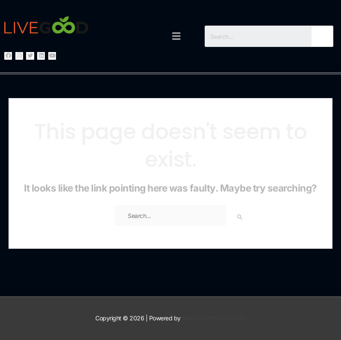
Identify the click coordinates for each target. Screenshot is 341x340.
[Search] (322, 36)
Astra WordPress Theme (214, 318)
